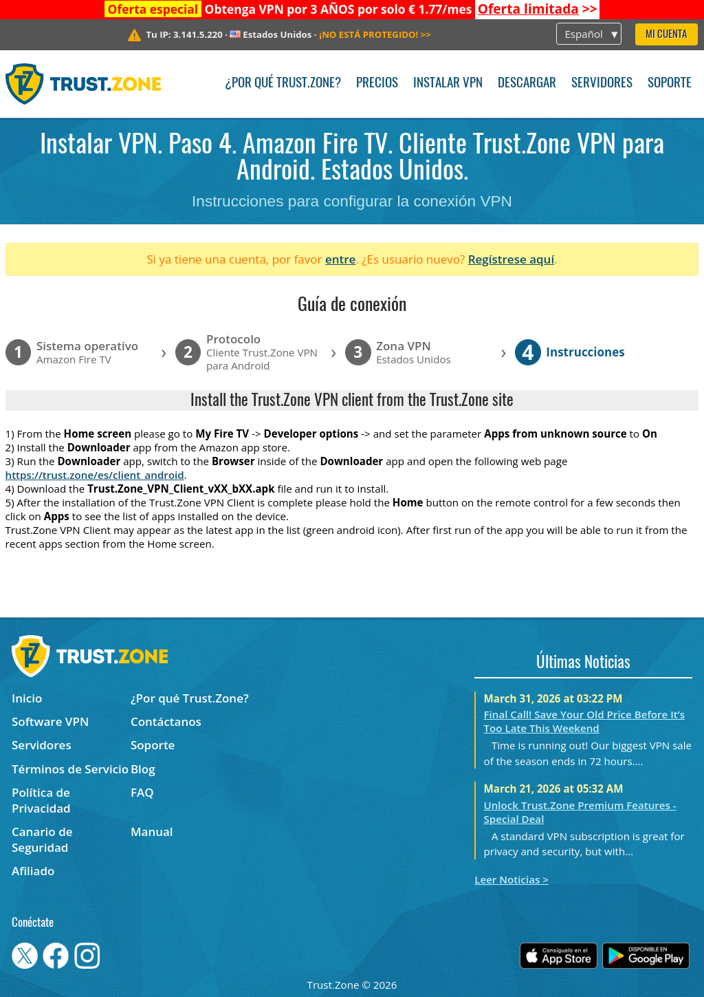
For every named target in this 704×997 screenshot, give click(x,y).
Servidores (601, 83)
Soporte (670, 83)
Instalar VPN (448, 83)
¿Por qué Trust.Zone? (283, 83)
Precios (377, 83)
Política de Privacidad (41, 800)
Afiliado (33, 871)
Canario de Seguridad (42, 839)
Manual (152, 831)
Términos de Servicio (70, 769)
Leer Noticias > (511, 879)
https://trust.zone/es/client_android (95, 475)
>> (537, 9)
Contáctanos (166, 721)
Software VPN (50, 721)
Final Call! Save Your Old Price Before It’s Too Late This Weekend (584, 721)
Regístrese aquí (511, 259)
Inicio (27, 698)
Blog (143, 769)
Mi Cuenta (666, 35)
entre (340, 259)
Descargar (527, 83)
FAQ (142, 792)
